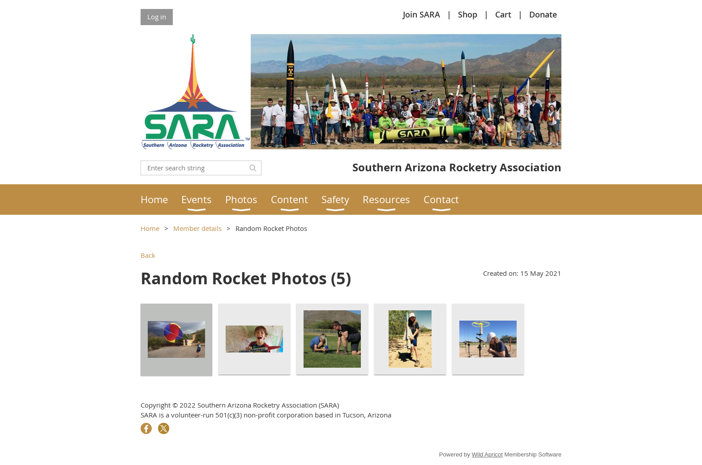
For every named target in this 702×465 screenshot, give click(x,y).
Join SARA (421, 14)
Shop (467, 14)
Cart (503, 14)
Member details (197, 228)
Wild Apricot (487, 454)
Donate (543, 14)
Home (150, 228)
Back (148, 255)
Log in (156, 16)
